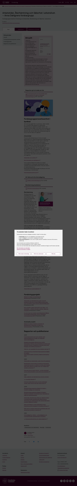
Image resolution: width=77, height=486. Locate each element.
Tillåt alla (53, 253)
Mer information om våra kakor (23, 248)
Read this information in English (23, 249)
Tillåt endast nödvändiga (23, 253)
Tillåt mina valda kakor (38, 253)
